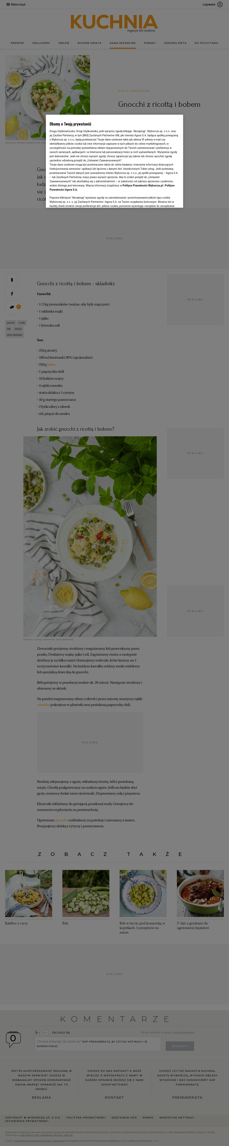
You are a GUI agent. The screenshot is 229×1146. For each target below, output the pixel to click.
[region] (114, 161)
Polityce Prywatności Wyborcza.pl (143, 185)
